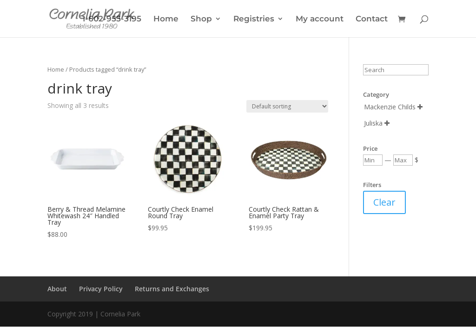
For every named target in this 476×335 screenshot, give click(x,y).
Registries (253, 19)
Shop (201, 19)
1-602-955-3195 (111, 19)
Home (165, 19)
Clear (384, 202)
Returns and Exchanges (172, 288)
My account (320, 19)
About (57, 288)
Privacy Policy (101, 288)
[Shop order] (287, 106)
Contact (372, 19)
